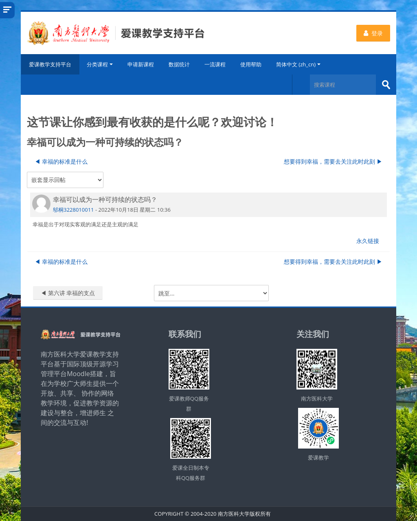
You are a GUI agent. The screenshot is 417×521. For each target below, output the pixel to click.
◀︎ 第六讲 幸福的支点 (68, 293)
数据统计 (179, 64)
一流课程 (215, 64)
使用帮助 (250, 64)
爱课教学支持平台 (50, 64)
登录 (373, 33)
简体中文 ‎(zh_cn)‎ (298, 64)
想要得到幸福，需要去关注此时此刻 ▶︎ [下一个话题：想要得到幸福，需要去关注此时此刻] (333, 161)
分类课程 (100, 64)
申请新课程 (140, 64)
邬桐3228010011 (73, 209)
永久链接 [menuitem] (367, 241)
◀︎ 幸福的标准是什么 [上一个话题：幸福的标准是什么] (61, 161)
